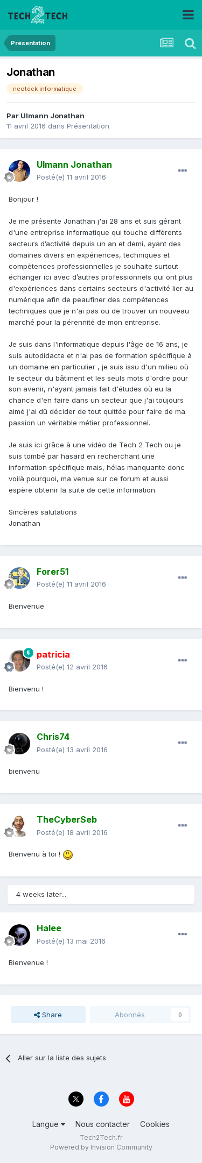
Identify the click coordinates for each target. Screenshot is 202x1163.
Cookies (155, 1124)
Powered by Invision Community (101, 1147)
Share (48, 1015)
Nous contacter (102, 1124)
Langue (48, 1124)
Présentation (88, 126)
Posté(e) (71, 177)
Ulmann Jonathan (52, 115)
